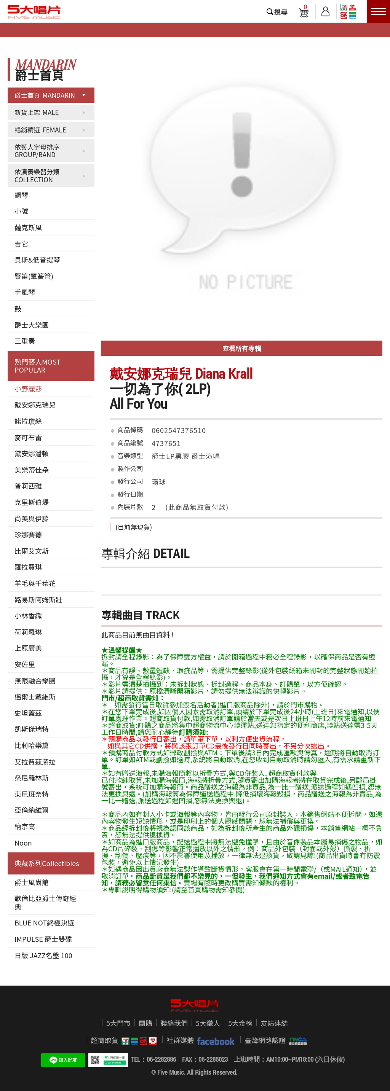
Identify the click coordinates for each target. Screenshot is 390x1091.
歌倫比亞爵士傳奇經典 (45, 902)
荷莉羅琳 (28, 632)
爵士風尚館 (31, 882)
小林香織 (28, 615)
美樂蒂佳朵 (31, 470)
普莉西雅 (28, 486)
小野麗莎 (28, 388)
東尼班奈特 (31, 794)
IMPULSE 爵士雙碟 (43, 939)
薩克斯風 (28, 227)
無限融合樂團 (35, 680)
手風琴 (24, 292)
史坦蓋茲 (28, 713)
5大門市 (118, 1023)
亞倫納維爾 (31, 810)
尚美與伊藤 (31, 518)
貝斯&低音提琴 (37, 259)
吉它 (21, 243)
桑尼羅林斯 (31, 777)
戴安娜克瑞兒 (35, 404)
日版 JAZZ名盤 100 (43, 955)
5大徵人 (208, 1023)
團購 (145, 1023)
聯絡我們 (174, 1023)
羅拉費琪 (28, 567)
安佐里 (24, 664)
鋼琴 (21, 195)
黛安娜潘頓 (31, 453)
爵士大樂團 (31, 325)
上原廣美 (28, 648)
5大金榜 (240, 1023)
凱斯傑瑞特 (31, 729)
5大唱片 (34, 12)
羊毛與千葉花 (35, 583)
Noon (23, 842)
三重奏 (24, 341)
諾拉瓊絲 (28, 421)
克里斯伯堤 (31, 502)
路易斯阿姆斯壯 (38, 599)
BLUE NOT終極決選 (44, 922)
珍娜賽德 (28, 534)
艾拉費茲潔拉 (35, 761)
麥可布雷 (28, 437)
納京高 (24, 826)
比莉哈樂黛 (31, 745)
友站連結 (274, 1023)
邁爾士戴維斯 (35, 696)
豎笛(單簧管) (33, 276)
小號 (21, 211)
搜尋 (281, 11)
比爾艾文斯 (31, 551)
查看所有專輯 (241, 348)
